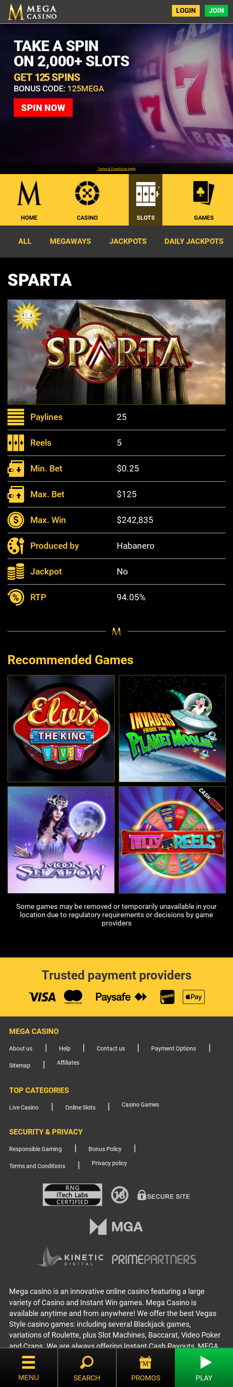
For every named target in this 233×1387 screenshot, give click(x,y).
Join (216, 11)
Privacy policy (109, 1163)
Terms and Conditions (37, 1166)
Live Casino (24, 1107)
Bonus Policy (105, 1149)
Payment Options (173, 1048)
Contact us (111, 1048)
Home (29, 217)
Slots (146, 217)
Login (186, 11)
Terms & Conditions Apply (117, 169)
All (25, 241)
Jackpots (128, 241)
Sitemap (19, 1065)
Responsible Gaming (35, 1149)
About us (20, 1048)
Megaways (70, 241)
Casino (87, 217)
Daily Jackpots (193, 241)
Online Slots (80, 1107)
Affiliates (68, 1062)
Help (65, 1048)
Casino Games (140, 1104)
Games (204, 217)
